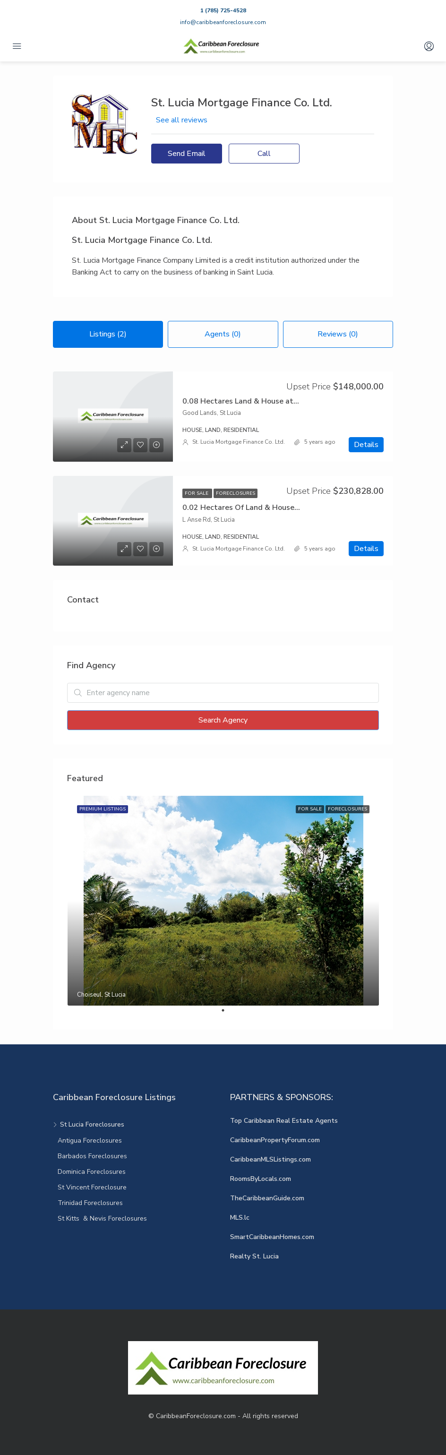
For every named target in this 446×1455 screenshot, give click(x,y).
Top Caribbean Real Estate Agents (284, 1120)
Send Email (187, 153)
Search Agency (223, 720)
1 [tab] (227, 1014)
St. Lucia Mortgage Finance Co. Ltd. (238, 442)
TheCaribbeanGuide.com (267, 1198)
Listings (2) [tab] (108, 334)
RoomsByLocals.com (260, 1178)
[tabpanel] (223, 901)
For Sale (197, 493)
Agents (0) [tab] (223, 334)
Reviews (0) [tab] (337, 334)
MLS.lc (239, 1217)
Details (366, 444)
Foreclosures (235, 493)
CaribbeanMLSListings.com (270, 1159)
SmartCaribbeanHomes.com (272, 1236)
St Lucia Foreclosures (92, 1124)
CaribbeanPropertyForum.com (275, 1140)
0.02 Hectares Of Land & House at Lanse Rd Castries (276, 507)
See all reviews (181, 120)
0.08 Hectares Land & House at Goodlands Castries (273, 401)
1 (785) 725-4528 (223, 10)
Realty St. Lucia (254, 1256)
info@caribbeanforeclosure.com (223, 22)
